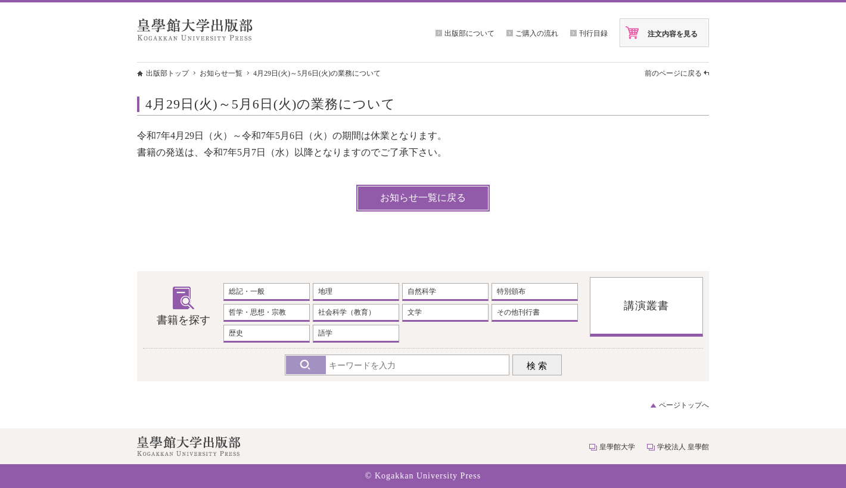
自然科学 (422, 291)
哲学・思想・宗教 (257, 312)
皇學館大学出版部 (195, 29)
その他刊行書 (518, 312)
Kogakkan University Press (428, 475)
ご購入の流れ (536, 33)
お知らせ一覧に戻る (423, 197)
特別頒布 (511, 291)
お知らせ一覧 (221, 73)
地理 (325, 291)
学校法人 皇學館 (683, 447)
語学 (325, 333)
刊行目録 (593, 33)
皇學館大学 (617, 447)
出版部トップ (167, 73)
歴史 (236, 333)
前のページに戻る (673, 73)
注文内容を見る (673, 34)
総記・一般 (247, 291)
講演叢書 (646, 306)
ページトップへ (684, 405)
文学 (415, 312)
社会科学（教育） (346, 312)
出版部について (469, 33)
